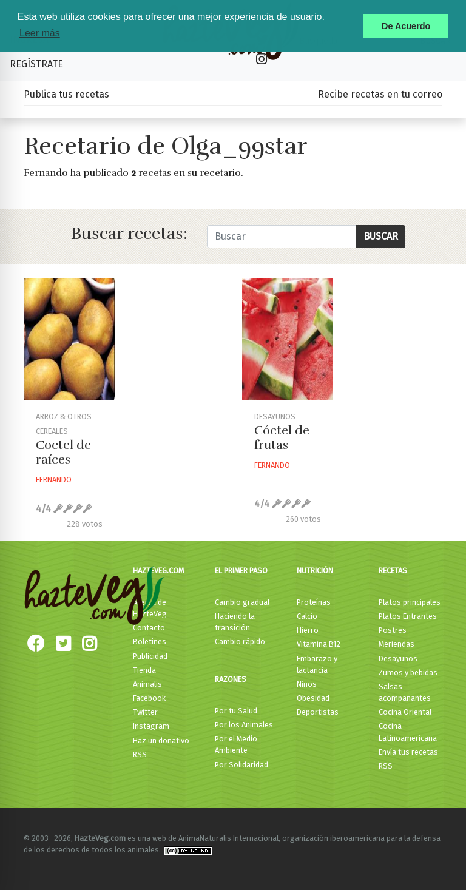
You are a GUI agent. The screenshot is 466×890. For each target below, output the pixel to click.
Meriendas (396, 644)
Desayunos (398, 658)
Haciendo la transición (235, 622)
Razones (230, 679)
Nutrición (315, 570)
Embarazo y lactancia (317, 664)
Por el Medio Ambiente (236, 744)
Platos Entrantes (408, 616)
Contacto (149, 627)
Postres (393, 630)
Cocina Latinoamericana (408, 731)
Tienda (144, 670)
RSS (140, 754)
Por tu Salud (236, 710)
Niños (307, 684)
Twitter (145, 711)
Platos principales (410, 602)
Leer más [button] (39, 33)
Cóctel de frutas (281, 438)
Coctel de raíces (63, 452)
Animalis (147, 684)
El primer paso (241, 570)
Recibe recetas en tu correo (380, 94)
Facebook (149, 698)
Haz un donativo (161, 740)
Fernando (54, 479)
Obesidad (313, 698)
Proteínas (314, 602)
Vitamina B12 (318, 644)
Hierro (308, 630)
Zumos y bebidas (408, 672)
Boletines (149, 641)
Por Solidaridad (241, 764)
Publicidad (150, 656)
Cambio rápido (240, 641)
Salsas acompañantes (405, 692)
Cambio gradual (242, 602)
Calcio (307, 616)
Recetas (393, 570)
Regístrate (36, 64)
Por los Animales (244, 724)
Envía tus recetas (408, 752)
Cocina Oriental (405, 711)
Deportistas (318, 711)
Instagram (151, 725)
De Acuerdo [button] (406, 26)
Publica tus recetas (66, 94)
